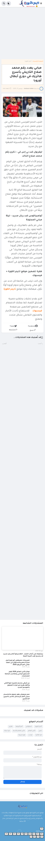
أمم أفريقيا (19, 726)
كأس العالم (31, 731)
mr (11, 834)
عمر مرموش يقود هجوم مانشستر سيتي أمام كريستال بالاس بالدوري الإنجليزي (16, 697)
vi (31, 836)
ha (26, 834)
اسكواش (29, 726)
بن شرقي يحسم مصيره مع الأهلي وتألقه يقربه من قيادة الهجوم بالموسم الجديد (17, 685)
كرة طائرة (39, 735)
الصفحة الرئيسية (38, 61)
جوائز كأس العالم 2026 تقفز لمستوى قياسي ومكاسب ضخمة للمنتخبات (17, 674)
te (38, 836)
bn (42, 834)
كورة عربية (22, 735)
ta (42, 836)
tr (34, 836)
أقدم (4, 344)
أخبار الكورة (28, 61)
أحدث (40, 344)
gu (30, 834)
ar (34, 834)
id (22, 834)
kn (18, 834)
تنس (40, 731)
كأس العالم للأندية (19, 731)
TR (42, 829)
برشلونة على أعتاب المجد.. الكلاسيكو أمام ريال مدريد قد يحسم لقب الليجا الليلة (23, 655)
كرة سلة (7, 731)
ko (14, 834)
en (38, 834)
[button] (42, 3)
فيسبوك (36, 311)
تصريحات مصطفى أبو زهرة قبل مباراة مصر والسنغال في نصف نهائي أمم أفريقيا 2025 (18, 663)
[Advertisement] (22, 34)
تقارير (10, 726)
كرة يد (30, 735)
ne (6, 834)
